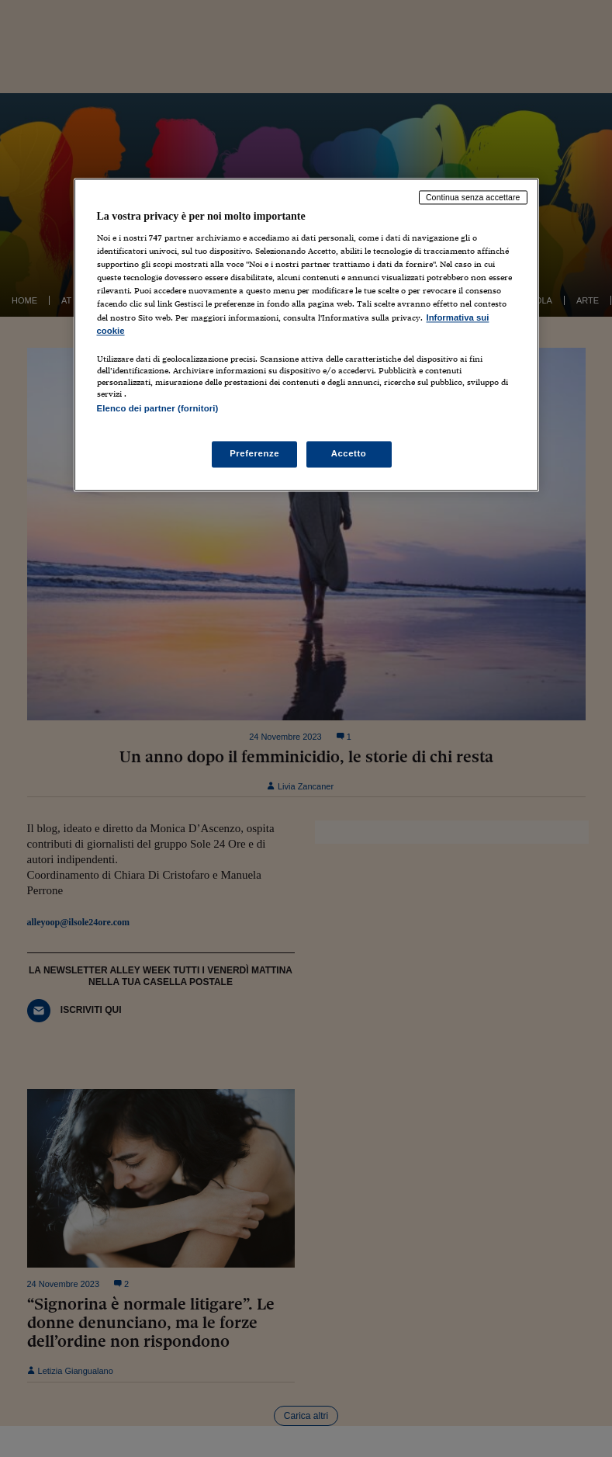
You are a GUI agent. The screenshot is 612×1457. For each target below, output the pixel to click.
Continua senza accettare (473, 197)
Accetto (349, 453)
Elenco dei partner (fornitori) (158, 408)
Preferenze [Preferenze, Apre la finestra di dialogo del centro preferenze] (254, 453)
